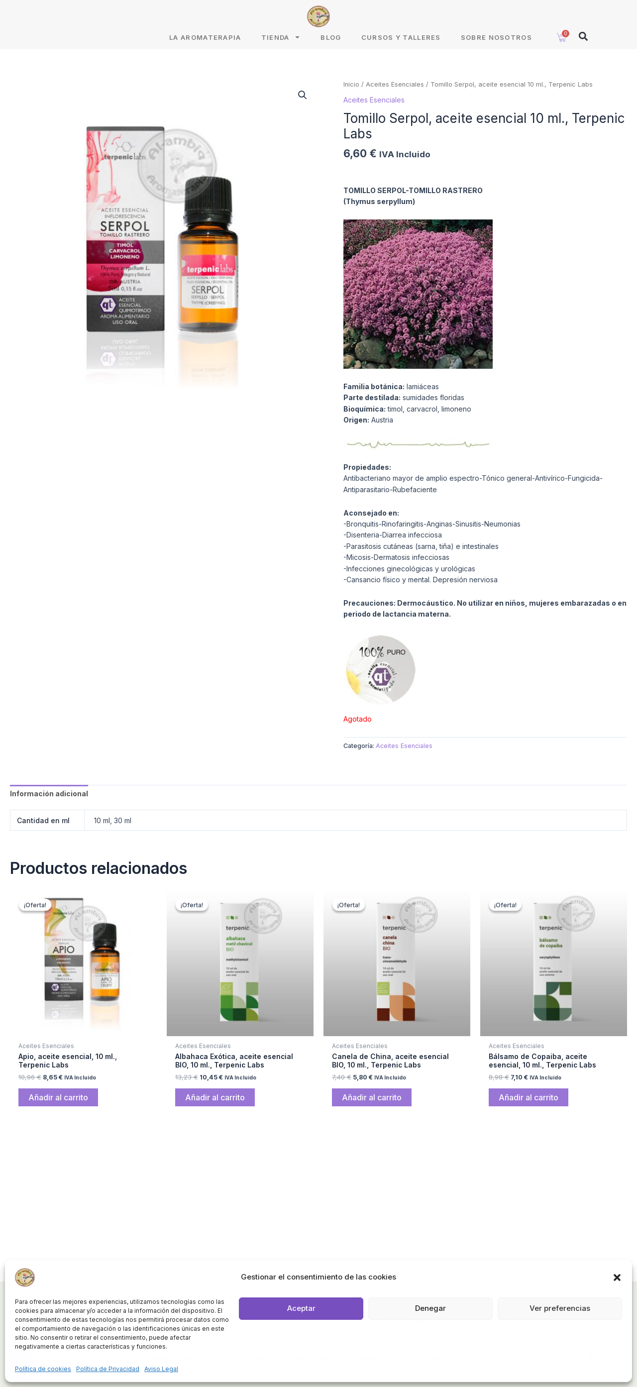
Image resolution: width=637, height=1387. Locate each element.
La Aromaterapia (205, 37)
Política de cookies (43, 1369)
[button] (617, 1277)
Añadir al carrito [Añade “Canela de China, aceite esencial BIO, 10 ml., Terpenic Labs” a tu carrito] (372, 1098)
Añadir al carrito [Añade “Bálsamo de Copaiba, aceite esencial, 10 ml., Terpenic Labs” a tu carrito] (528, 1098)
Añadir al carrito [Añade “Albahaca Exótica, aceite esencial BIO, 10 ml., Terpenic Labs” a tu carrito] (215, 1098)
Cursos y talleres (401, 37)
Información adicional (49, 793)
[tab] (49, 794)
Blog (330, 37)
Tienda (281, 37)
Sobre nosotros (496, 37)
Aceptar (301, 1308)
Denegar (430, 1308)
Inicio (351, 84)
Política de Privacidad (107, 1369)
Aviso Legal (161, 1369)
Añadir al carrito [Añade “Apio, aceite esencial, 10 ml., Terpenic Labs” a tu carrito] (58, 1098)
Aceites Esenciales (395, 84)
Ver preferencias (560, 1308)
